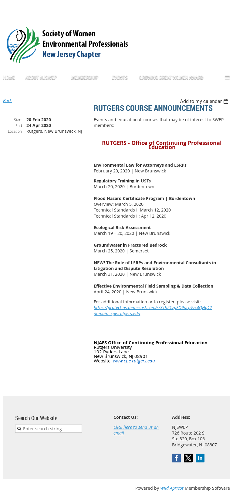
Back (7, 100)
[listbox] (205, 101)
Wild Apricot (172, 488)
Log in (224, 9)
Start (18, 119)
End (18, 125)
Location (15, 131)
